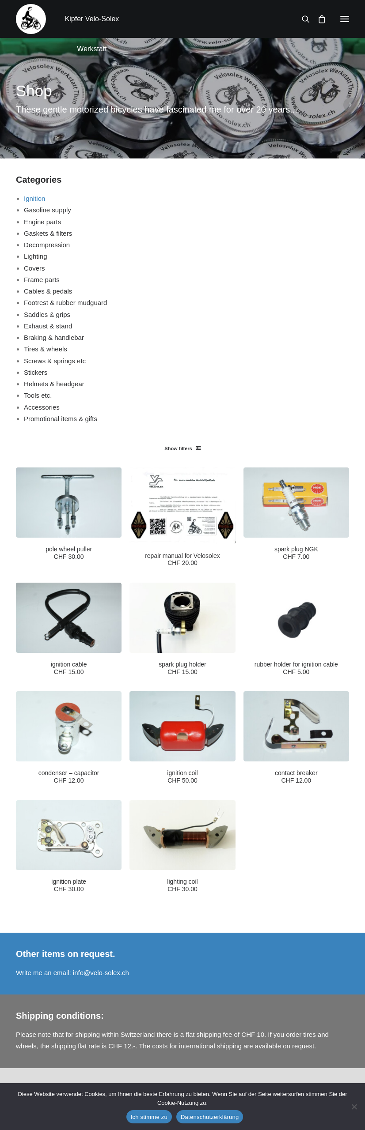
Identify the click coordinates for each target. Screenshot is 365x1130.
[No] (354, 1106)
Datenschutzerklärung (210, 1117)
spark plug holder (182, 668)
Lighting (35, 256)
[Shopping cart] (318, 19)
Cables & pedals (48, 291)
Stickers (35, 372)
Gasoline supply (47, 210)
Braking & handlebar (54, 337)
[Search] (302, 19)
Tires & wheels (45, 349)
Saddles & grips (47, 314)
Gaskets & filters (48, 233)
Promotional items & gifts (60, 418)
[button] (344, 19)
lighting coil (182, 885)
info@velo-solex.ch (101, 972)
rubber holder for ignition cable (296, 668)
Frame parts (42, 279)
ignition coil (182, 776)
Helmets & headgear (54, 384)
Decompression (47, 245)
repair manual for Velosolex (182, 559)
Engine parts (42, 222)
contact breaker (296, 776)
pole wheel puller (69, 553)
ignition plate (68, 885)
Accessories (42, 407)
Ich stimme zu (149, 1117)
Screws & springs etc (55, 361)
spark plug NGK (296, 553)
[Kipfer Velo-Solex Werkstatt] (31, 19)
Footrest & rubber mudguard (65, 302)
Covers (34, 268)
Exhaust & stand (48, 326)
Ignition (34, 198)
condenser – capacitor (68, 776)
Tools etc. (38, 395)
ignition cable (69, 668)
